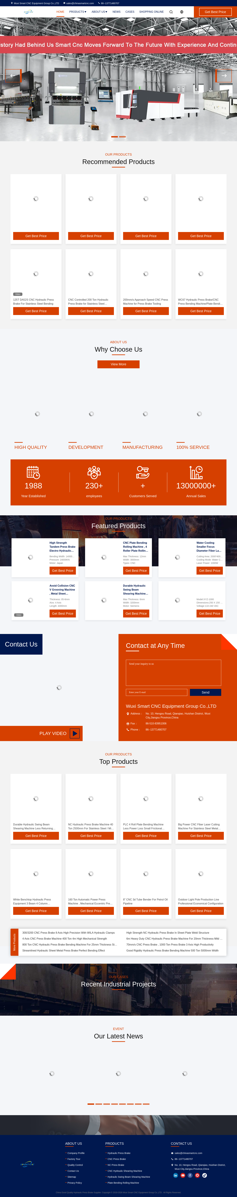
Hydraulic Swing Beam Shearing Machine (129, 1177)
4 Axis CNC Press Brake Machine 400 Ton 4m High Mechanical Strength (64, 941)
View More (118, 364)
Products (78, 11)
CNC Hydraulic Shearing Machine (125, 1171)
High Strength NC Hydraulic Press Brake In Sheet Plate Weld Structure (167, 935)
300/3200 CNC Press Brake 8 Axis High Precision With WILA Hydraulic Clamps (68, 935)
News (116, 11)
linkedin (175, 1175)
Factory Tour (73, 1159)
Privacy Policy (74, 1182)
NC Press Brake (116, 1165)
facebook (190, 1175)
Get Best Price (36, 236)
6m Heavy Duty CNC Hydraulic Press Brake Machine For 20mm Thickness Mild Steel (174, 941)
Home (60, 11)
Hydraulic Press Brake (119, 1153)
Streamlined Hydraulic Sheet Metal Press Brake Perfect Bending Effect (63, 952)
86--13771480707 (108, 3)
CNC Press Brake (117, 1159)
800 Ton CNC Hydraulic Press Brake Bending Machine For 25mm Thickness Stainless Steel (70, 947)
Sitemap (71, 1177)
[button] (13, 75)
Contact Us (73, 1171)
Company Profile (76, 1153)
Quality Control (75, 1165)
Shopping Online (151, 11)
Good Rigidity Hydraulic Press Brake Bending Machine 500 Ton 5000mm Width (172, 952)
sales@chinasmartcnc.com (78, 3)
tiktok (204, 1175)
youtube (182, 1175)
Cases (129, 11)
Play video (60, 733)
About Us (100, 11)
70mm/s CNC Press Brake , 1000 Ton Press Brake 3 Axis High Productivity (170, 947)
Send (206, 692)
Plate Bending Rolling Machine (123, 1182)
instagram (197, 1175)
